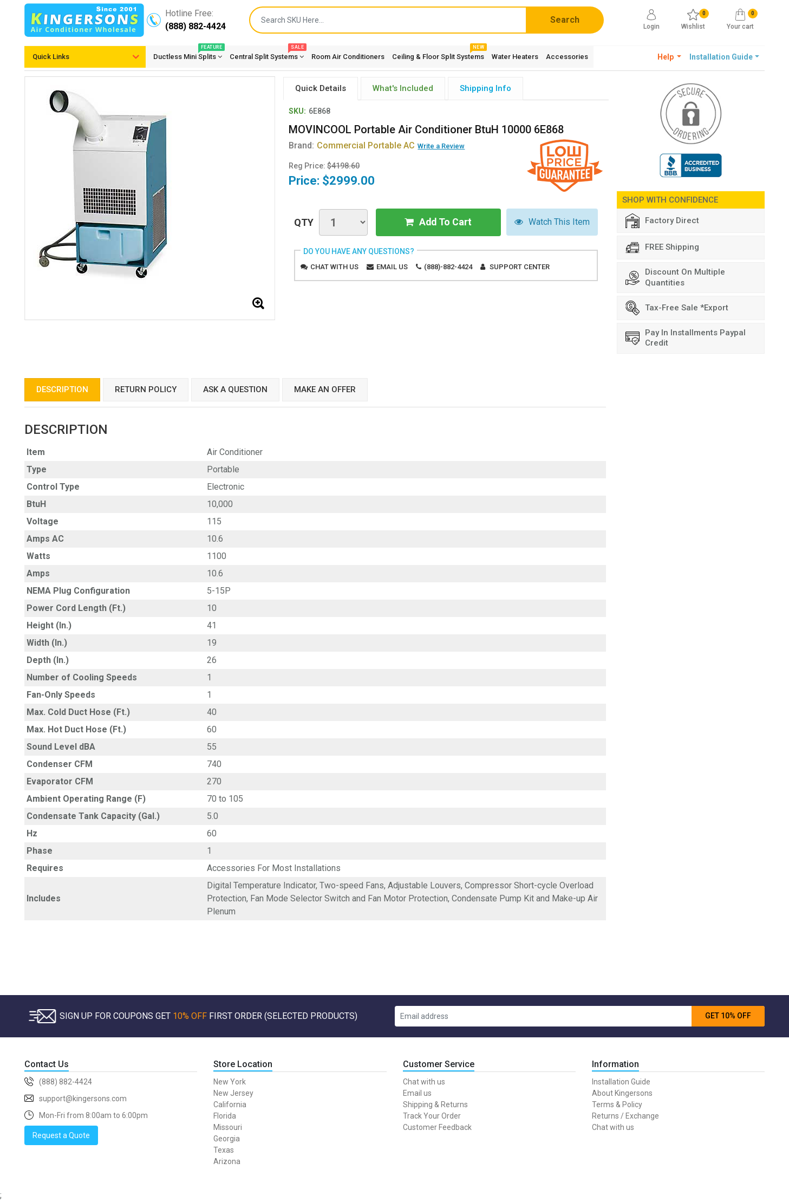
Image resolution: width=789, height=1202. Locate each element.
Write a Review (441, 146)
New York (229, 1081)
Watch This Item (552, 222)
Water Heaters (515, 57)
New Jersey (233, 1093)
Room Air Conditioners (347, 57)
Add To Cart (438, 222)
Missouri (227, 1127)
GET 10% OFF (728, 1015)
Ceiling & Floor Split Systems (438, 55)
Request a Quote (61, 1135)
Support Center (520, 267)
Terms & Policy (617, 1104)
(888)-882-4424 (448, 267)
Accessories (567, 57)
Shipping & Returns (435, 1104)
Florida (224, 1116)
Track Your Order (432, 1116)
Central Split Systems (267, 55)
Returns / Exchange (625, 1116)
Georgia (226, 1138)
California (229, 1104)
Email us (392, 267)
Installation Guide (621, 1081)
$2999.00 (348, 180)
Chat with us (334, 267)
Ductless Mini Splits (187, 55)
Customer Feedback (437, 1127)
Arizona (226, 1161)
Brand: (352, 145)
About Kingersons (622, 1093)
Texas (223, 1150)
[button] (669, 57)
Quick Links (50, 57)
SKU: (297, 111)
